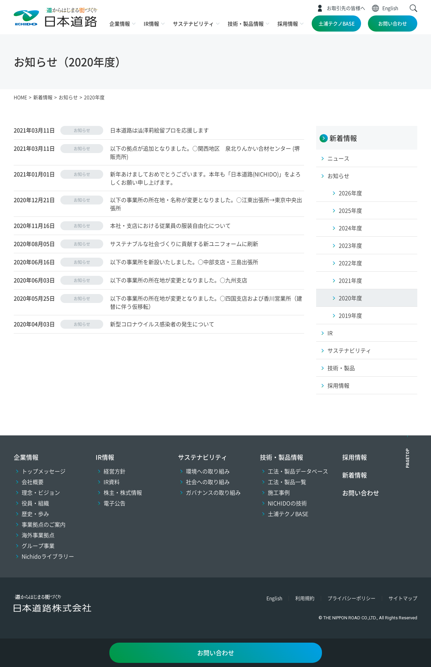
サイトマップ (402, 598)
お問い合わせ (392, 23)
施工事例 (279, 492)
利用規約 (304, 598)
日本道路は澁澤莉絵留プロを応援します (159, 130)
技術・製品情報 (246, 23)
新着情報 (354, 474)
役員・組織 (35, 503)
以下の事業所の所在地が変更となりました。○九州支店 (178, 280)
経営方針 (114, 471)
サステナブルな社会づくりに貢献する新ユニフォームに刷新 (184, 243)
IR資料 (112, 482)
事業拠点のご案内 (43, 524)
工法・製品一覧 (287, 482)
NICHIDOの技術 (287, 503)
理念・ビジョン (41, 492)
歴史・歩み (35, 514)
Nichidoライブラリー (48, 556)
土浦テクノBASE (337, 23)
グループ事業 (38, 545)
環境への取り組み (208, 471)
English (390, 7)
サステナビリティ (193, 23)
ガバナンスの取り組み (213, 492)
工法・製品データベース (298, 471)
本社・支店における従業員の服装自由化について (170, 225)
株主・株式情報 (123, 492)
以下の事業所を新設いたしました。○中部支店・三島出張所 (184, 262)
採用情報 (287, 23)
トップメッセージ (43, 471)
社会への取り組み (208, 482)
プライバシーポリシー (351, 598)
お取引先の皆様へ (346, 7)
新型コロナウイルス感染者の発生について (162, 324)
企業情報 (119, 23)
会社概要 (33, 482)
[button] (413, 8)
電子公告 (114, 503)
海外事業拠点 (38, 535)
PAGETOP (407, 458)
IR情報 (151, 23)
